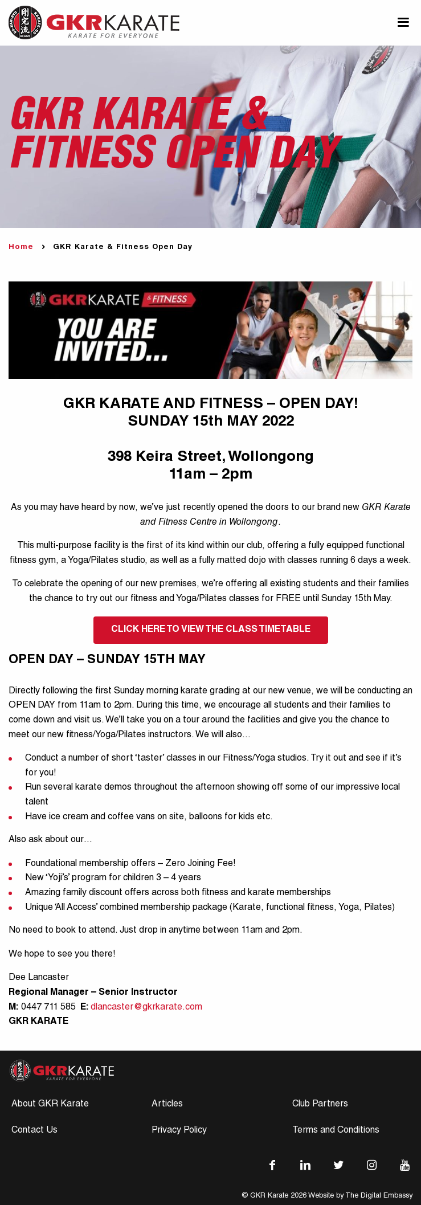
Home (21, 247)
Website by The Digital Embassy (360, 1196)
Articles (167, 1104)
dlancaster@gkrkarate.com (146, 1007)
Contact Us (34, 1130)
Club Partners (320, 1104)
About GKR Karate (50, 1104)
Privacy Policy (179, 1130)
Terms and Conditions (335, 1130)
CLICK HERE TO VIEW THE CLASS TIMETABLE (210, 630)
